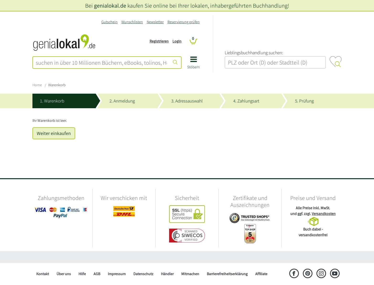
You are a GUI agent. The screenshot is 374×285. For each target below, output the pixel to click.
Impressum (117, 273)
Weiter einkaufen (54, 133)
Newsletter (155, 21)
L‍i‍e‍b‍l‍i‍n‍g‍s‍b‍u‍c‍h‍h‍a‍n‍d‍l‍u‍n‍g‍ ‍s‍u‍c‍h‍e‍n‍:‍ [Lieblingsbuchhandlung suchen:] (254, 52)
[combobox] (101, 62)
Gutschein (109, 21)
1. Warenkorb (52, 101)
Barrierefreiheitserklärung (227, 273)
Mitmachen (190, 273)
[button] (193, 64)
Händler (167, 273)
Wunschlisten (132, 21)
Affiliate (261, 273)
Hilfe (82, 273)
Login (177, 41)
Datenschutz (143, 273)
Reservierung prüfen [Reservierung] (183, 21)
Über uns (64, 273)
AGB (97, 273)
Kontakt (42, 273)
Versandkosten (324, 213)
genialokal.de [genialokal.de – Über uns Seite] (110, 5)
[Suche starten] (175, 62)
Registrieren (159, 41)
